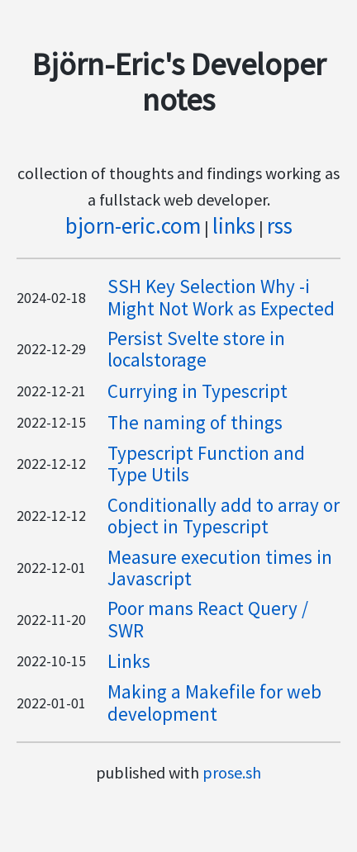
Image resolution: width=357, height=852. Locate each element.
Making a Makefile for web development (214, 702)
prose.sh (231, 772)
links (233, 225)
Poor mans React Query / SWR (207, 618)
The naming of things (195, 422)
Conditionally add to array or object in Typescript (223, 515)
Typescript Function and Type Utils (206, 463)
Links (128, 661)
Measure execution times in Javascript (219, 567)
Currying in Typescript (197, 391)
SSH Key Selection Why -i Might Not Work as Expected (221, 297)
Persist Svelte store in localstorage (196, 349)
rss (280, 225)
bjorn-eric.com (133, 225)
